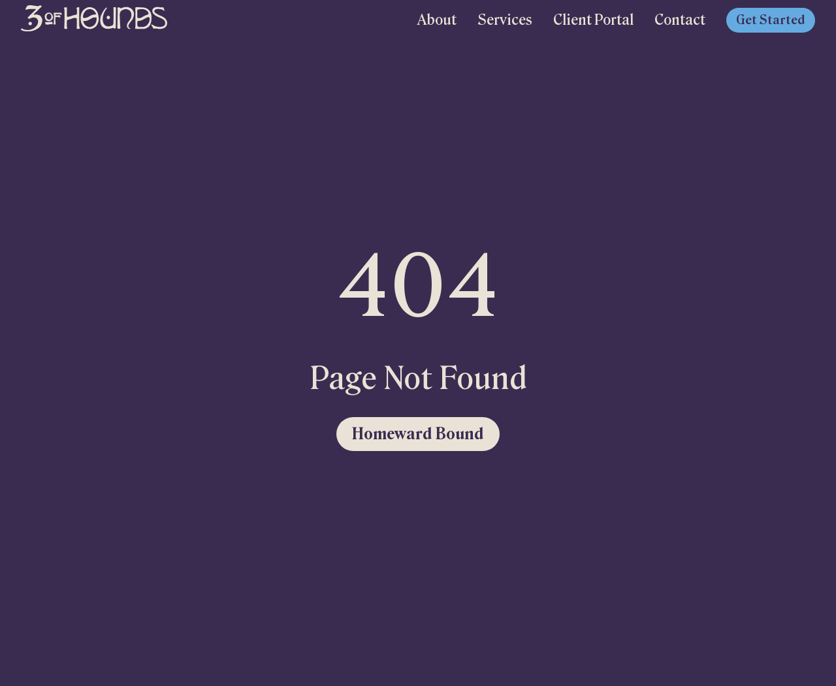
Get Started (770, 20)
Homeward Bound (418, 433)
